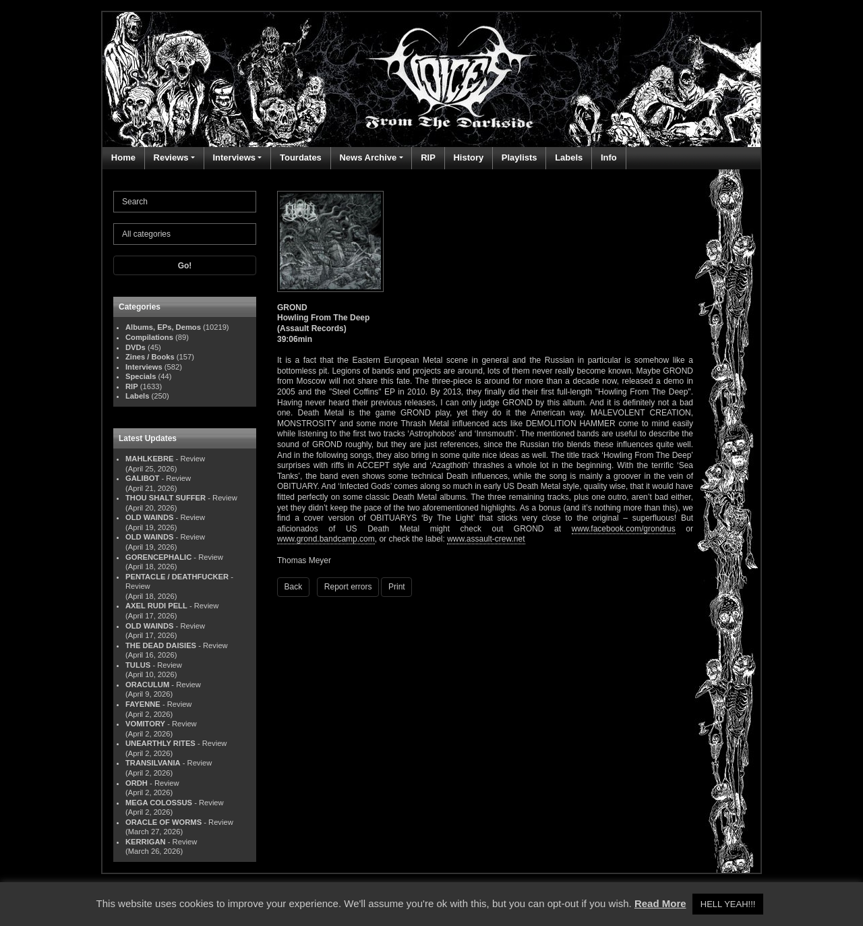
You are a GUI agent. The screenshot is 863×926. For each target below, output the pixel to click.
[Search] (184, 201)
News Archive (367, 157)
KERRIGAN (145, 842)
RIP (428, 157)
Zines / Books (150, 357)
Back (294, 586)
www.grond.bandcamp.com (326, 539)
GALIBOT (142, 478)
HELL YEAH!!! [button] (728, 904)
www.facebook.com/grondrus (624, 528)
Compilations (149, 337)
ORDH (136, 783)
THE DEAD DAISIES (160, 645)
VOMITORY (145, 724)
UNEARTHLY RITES (160, 743)
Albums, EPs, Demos (163, 327)
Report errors (348, 586)
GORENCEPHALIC (158, 557)
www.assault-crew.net (486, 539)
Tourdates (301, 157)
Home (123, 157)
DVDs (135, 347)
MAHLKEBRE (149, 459)
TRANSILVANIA (153, 763)
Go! (185, 265)
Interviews (234, 157)
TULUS (137, 665)
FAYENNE (142, 704)
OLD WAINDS (149, 517)
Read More (660, 903)
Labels (569, 157)
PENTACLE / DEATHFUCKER (177, 577)
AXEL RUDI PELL (156, 606)
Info (609, 157)
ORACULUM (147, 685)
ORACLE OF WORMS (163, 822)
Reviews (171, 157)
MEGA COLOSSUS (158, 803)
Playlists (519, 157)
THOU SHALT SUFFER (165, 498)
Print (396, 586)
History (468, 157)
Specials (140, 376)
